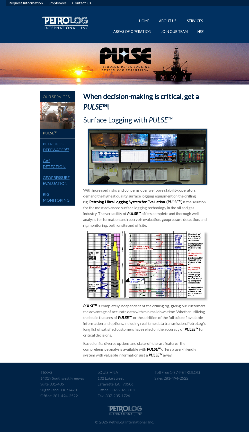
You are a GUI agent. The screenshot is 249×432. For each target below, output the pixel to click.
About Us (168, 21)
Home (144, 21)
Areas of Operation (132, 31)
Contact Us (81, 2)
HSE (200, 31)
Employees (57, 2)
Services (195, 21)
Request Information (26, 2)
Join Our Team (174, 31)
